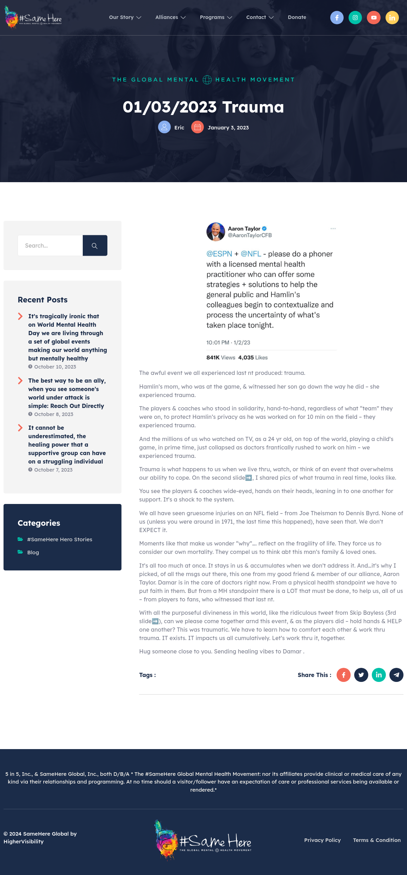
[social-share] (344, 675)
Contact (254, 17)
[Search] (95, 245)
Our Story (106, 17)
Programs (205, 17)
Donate (295, 17)
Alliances (155, 17)
